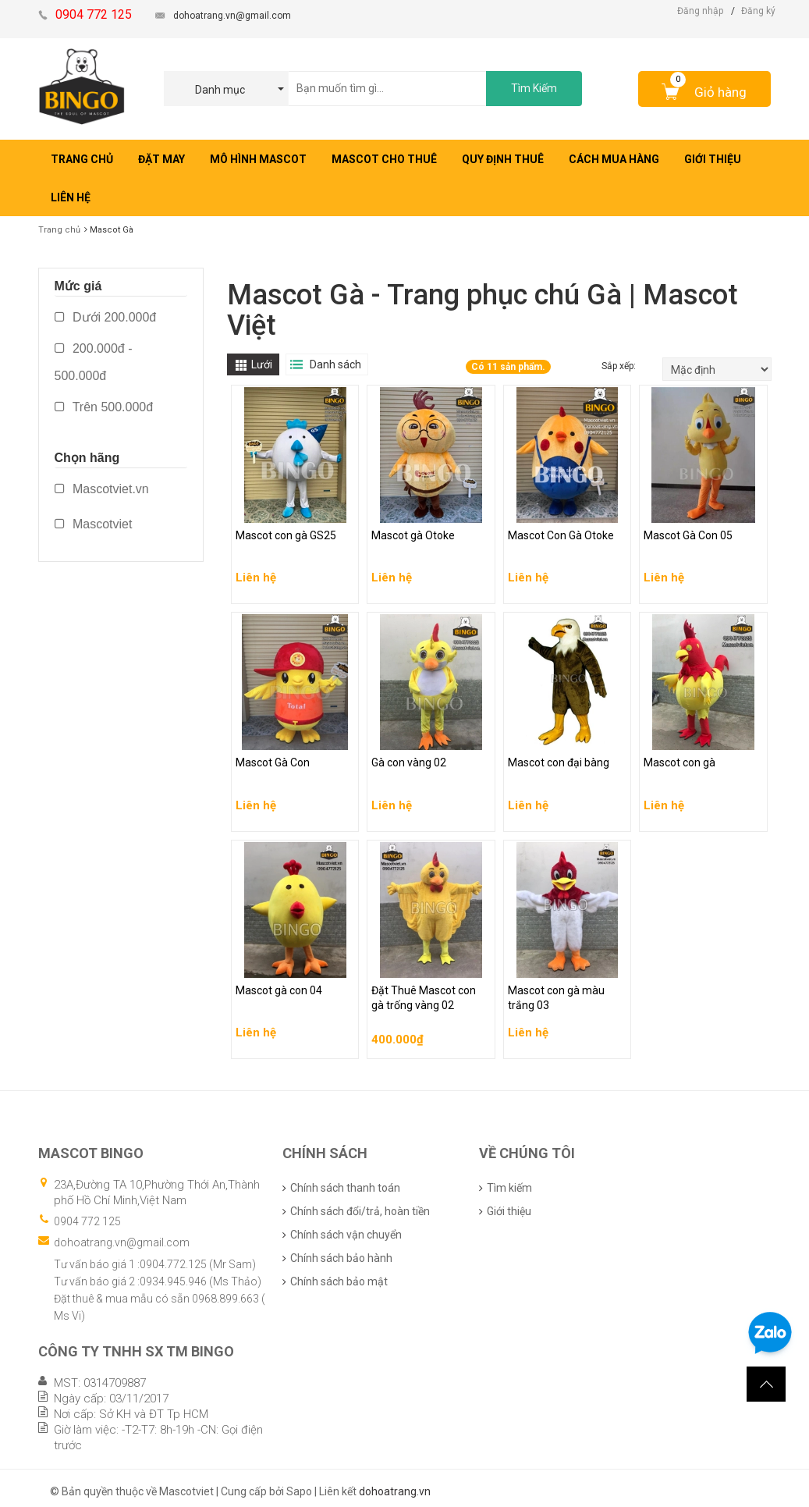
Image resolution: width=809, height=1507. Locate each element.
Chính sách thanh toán (345, 1188)
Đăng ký (758, 10)
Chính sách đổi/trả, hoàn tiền (360, 1211)
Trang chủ (59, 230)
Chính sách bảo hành (341, 1258)
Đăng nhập (700, 10)
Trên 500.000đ (104, 407)
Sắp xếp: (619, 366)
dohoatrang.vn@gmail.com (232, 15)
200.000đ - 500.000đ (94, 362)
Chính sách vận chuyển (346, 1234)
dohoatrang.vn (395, 1491)
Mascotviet (94, 524)
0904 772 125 (87, 1221)
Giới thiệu (509, 1211)
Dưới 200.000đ (106, 317)
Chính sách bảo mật (339, 1281)
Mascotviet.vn (102, 489)
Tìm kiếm (509, 1188)
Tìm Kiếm (534, 88)
